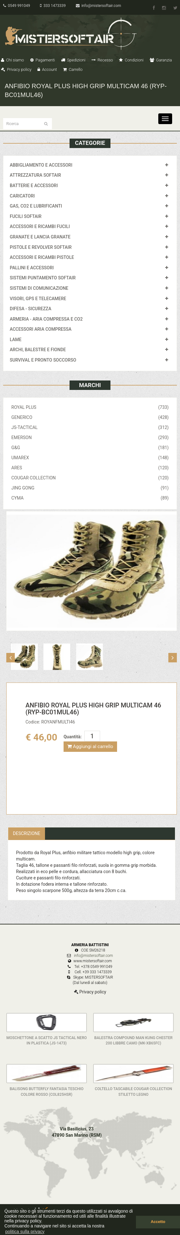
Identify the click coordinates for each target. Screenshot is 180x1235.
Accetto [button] (158, 1222)
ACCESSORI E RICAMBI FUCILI (40, 226)
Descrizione (26, 833)
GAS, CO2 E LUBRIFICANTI (36, 206)
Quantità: (73, 736)
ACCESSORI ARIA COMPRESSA (40, 329)
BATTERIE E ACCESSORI (34, 185)
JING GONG (90, 488)
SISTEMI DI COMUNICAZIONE (39, 288)
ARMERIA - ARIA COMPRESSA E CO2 (46, 319)
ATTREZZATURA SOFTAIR (35, 175)
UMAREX (90, 458)
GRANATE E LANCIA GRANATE (40, 236)
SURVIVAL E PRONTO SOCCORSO (43, 360)
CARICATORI (22, 195)
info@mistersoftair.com (98, 5)
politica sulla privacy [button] (25, 1231)
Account (47, 69)
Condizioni (131, 60)
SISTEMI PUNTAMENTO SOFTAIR (43, 277)
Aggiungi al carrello (90, 746)
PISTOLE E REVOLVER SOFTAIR (40, 247)
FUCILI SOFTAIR (26, 216)
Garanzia (161, 60)
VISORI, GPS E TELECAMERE (38, 298)
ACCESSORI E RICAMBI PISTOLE (42, 257)
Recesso (102, 60)
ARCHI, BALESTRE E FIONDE (38, 349)
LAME (15, 339)
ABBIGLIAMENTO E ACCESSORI (41, 165)
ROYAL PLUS (90, 407)
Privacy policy (16, 69)
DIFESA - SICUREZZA (30, 308)
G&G (90, 447)
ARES (90, 468)
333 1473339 (52, 5)
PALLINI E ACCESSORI (32, 267)
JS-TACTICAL (90, 427)
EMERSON (90, 437)
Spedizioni (73, 60)
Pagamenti (42, 60)
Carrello (72, 69)
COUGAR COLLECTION (90, 478)
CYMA (90, 498)
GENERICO (90, 417)
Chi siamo (12, 60)
